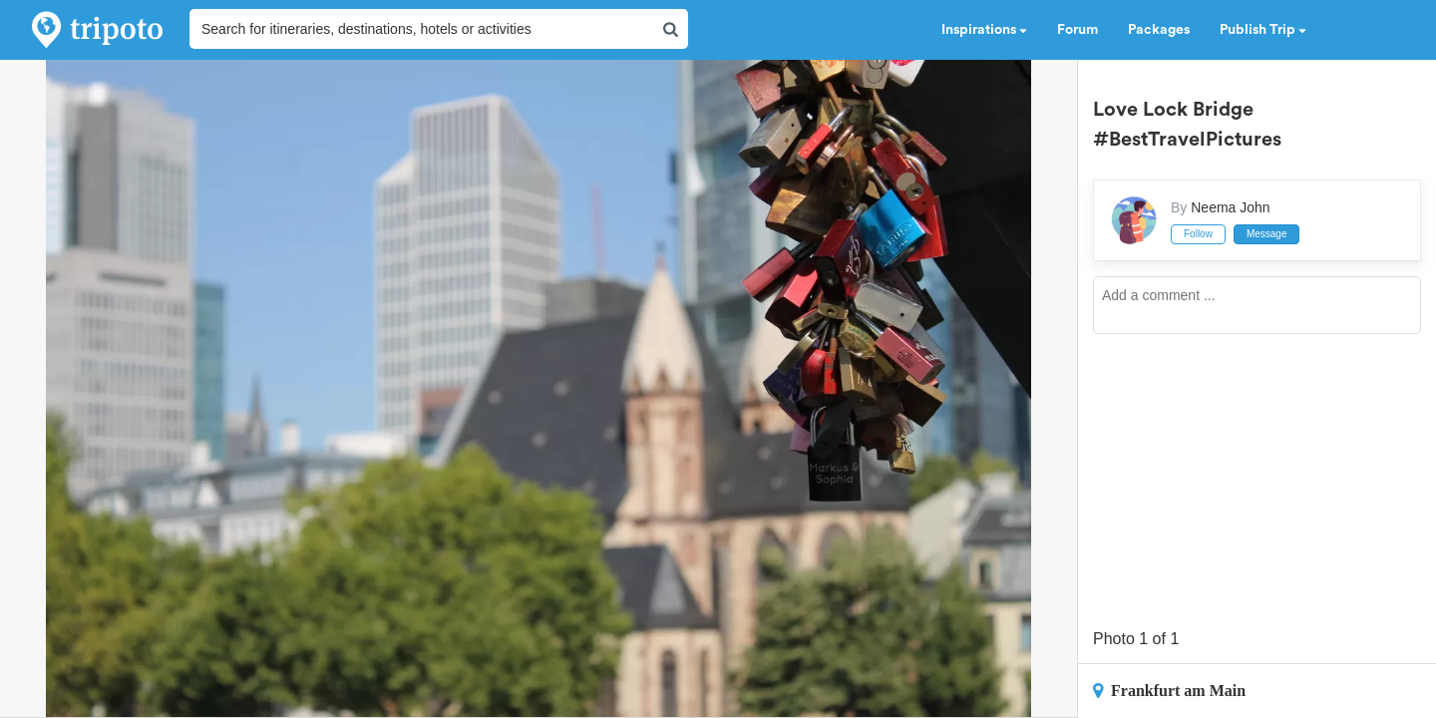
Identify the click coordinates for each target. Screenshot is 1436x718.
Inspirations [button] (984, 30)
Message (1267, 233)
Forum (1077, 30)
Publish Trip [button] (1263, 30)
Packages (1159, 30)
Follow (1198, 233)
